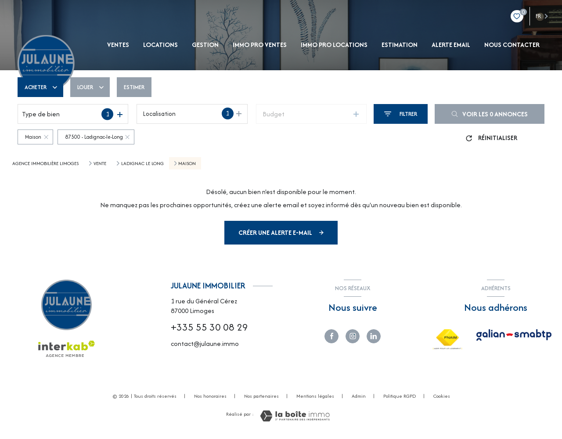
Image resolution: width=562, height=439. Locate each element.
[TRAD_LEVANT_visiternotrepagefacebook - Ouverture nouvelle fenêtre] (331, 336)
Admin (359, 395)
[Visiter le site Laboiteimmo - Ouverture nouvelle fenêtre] (295, 415)
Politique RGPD (399, 395)
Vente (100, 163)
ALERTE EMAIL (451, 44)
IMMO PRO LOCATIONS (334, 44)
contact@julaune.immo (205, 343)
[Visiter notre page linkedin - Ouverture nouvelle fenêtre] (374, 336)
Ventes (118, 44)
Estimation (400, 44)
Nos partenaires (261, 395)
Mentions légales (315, 395)
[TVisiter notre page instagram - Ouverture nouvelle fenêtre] (353, 336)
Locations (160, 44)
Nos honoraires (210, 395)
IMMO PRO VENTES (260, 44)
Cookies (441, 396)
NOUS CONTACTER (512, 44)
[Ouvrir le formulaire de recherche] (401, 114)
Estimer (134, 87)
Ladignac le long (142, 163)
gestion (205, 44)
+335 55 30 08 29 (209, 327)
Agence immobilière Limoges (45, 163)
